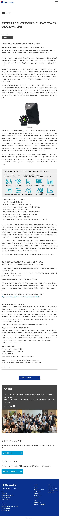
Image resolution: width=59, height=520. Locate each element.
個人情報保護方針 (37, 502)
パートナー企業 (37, 491)
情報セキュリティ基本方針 (39, 504)
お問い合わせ (36, 493)
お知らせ (36, 487)
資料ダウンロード (37, 495)
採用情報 (36, 498)
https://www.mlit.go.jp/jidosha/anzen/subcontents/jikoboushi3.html (21, 297)
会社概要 (36, 485)
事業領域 (49, 485)
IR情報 (35, 500)
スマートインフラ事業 (52, 488)
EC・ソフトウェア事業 (52, 490)
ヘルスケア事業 (51, 492)
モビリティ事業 (51, 487)
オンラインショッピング (39, 489)
